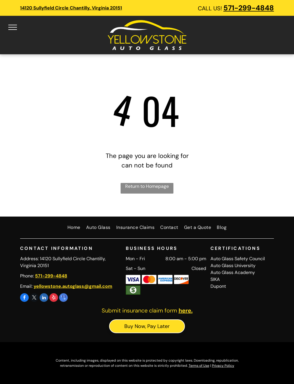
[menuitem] (74, 227)
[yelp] (53, 298)
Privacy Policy (223, 365)
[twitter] (34, 298)
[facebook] (24, 298)
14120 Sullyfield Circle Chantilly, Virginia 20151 (71, 8)
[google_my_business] (63, 298)
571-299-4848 (248, 8)
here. (186, 310)
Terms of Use (199, 365)
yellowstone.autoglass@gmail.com (73, 286)
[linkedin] (44, 298)
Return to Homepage (147, 186)
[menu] (12, 27)
